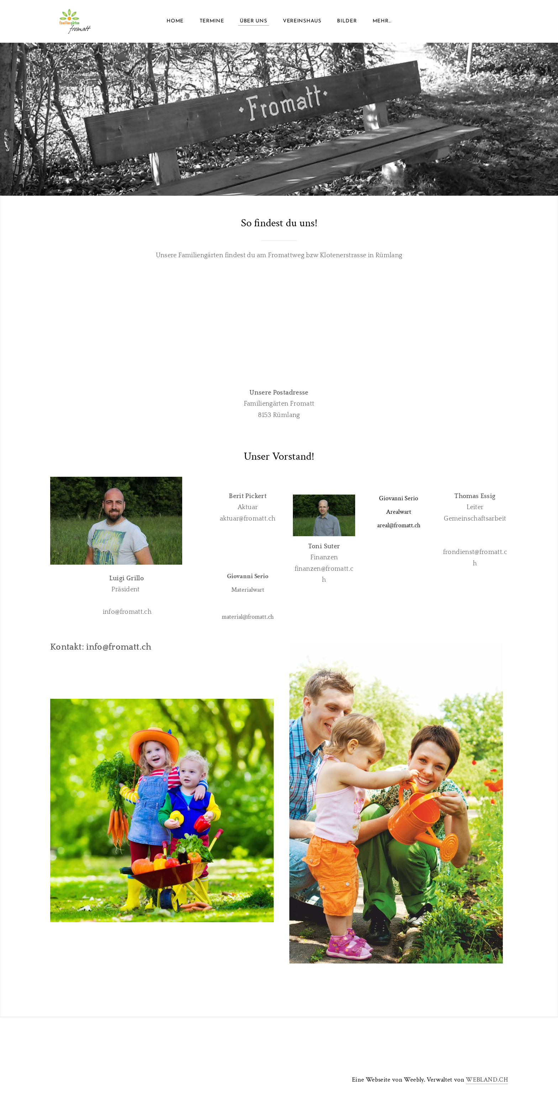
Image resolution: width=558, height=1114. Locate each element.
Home (175, 21)
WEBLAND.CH (487, 1080)
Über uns (253, 21)
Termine (212, 21)
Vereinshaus (302, 21)
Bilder (347, 21)
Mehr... (382, 21)
